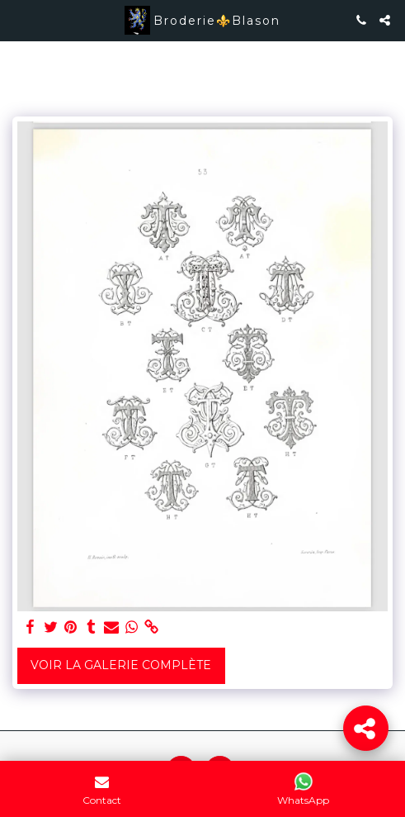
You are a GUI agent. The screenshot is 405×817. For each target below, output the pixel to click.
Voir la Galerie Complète (121, 665)
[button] (18, 20)
